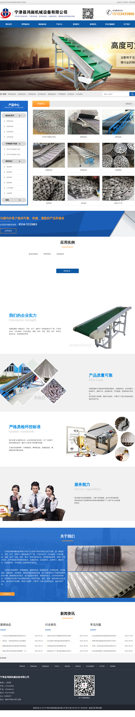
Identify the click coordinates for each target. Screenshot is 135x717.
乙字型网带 (10, 188)
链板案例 (60, 254)
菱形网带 (9, 167)
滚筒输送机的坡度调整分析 (56, 646)
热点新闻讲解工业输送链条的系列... (104, 651)
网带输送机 (25, 24)
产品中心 (59, 24)
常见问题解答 (110, 24)
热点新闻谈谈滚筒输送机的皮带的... (104, 636)
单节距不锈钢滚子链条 (13, 154)
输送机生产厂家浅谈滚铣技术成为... (59, 651)
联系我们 (125, 2)
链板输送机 (42, 24)
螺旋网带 (9, 172)
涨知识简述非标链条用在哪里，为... (14, 651)
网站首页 (9, 24)
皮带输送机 (32, 94)
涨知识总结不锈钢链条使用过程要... (59, 636)
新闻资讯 (93, 24)
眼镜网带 (9, 182)
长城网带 (9, 193)
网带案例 (47, 254)
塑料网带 (9, 177)
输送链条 (71, 94)
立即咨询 (8, 231)
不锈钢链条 (62, 94)
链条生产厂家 (118, 203)
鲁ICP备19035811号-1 (73, 708)
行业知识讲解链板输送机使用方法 (14, 636)
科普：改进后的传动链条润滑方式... (104, 646)
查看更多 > (67, 271)
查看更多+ (129, 104)
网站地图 (132, 2)
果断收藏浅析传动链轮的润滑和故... (14, 646)
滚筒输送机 (42, 94)
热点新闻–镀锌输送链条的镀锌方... (59, 641)
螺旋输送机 (52, 94)
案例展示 (76, 24)
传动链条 (79, 94)
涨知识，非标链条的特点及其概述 (14, 641)
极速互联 (92, 708)
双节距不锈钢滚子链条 (13, 149)
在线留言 (119, 2)
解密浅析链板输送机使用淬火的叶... (104, 641)
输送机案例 (33, 254)
